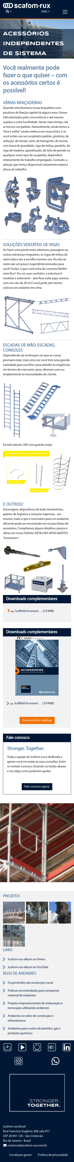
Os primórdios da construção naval (30, 983)
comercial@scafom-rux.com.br (25, 1145)
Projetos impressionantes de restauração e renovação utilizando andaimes (35, 1006)
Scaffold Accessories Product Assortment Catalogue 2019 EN (26, 611)
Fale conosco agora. (37, 786)
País (44, 11)
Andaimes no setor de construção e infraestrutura (30, 1018)
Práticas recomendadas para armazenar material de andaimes (33, 993)
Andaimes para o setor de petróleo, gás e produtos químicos (34, 1031)
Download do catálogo (37, 720)
